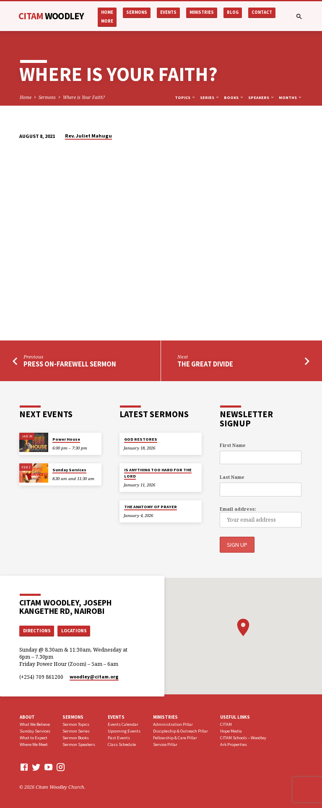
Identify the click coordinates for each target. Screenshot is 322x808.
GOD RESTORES (140, 439)
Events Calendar (123, 724)
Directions (37, 630)
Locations (74, 630)
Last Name (232, 477)
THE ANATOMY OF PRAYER (150, 506)
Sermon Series (76, 730)
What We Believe (35, 724)
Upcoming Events (124, 730)
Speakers (261, 97)
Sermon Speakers (78, 743)
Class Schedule (122, 743)
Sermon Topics (75, 724)
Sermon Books (75, 737)
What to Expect (33, 737)
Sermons (136, 12)
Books (234, 97)
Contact (262, 12)
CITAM (51, 16)
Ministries (202, 12)
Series (210, 97)
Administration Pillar (173, 724)
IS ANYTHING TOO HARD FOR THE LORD (158, 472)
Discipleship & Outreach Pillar (180, 730)
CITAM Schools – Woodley (243, 737)
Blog (233, 12)
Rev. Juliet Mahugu (88, 136)
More (107, 21)
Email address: (238, 509)
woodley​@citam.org (94, 676)
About (27, 716)
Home (107, 12)
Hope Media (231, 730)
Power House (66, 439)
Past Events (119, 737)
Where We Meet (34, 743)
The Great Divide (205, 364)
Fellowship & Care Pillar (175, 737)
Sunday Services (69, 470)
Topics (185, 97)
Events (168, 12)
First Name (233, 445)
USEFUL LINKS (235, 716)
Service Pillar (165, 743)
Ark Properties (233, 743)
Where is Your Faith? (84, 97)
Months (290, 97)
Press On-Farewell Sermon (69, 364)
